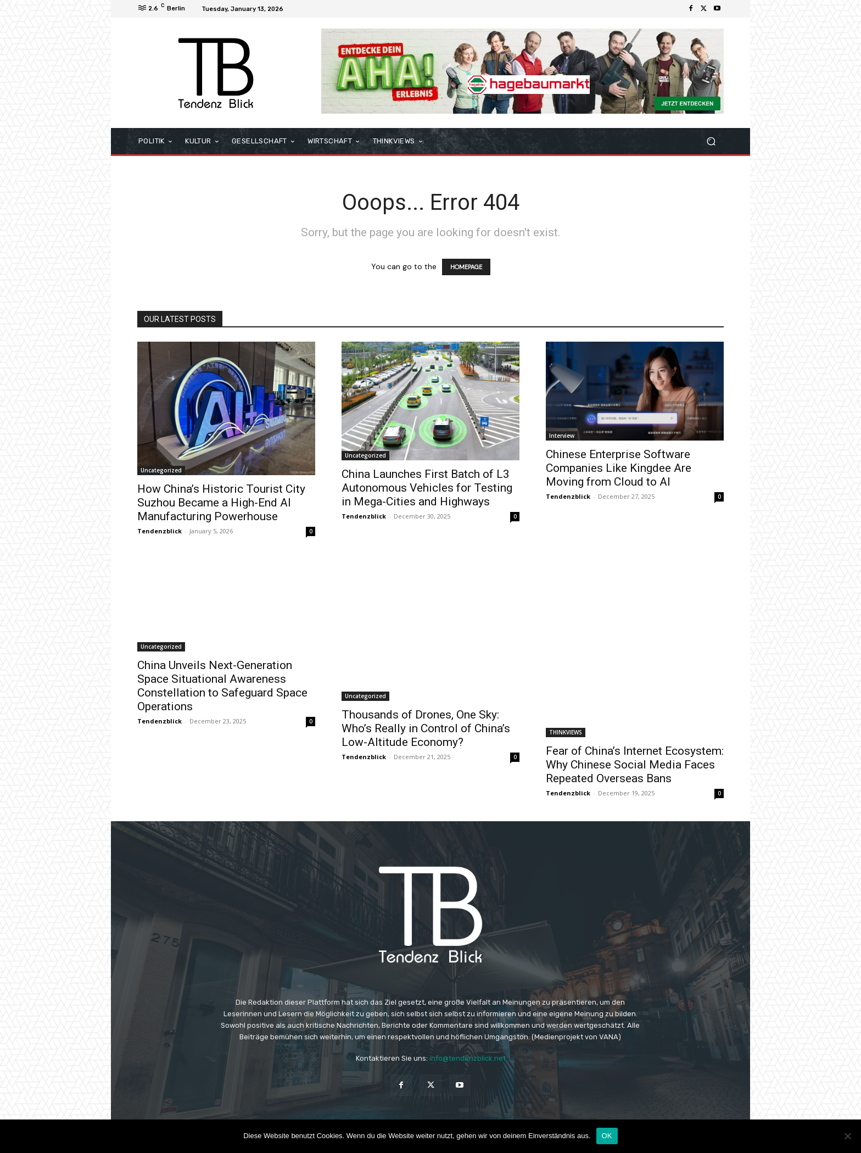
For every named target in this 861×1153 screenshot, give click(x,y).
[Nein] (847, 1135)
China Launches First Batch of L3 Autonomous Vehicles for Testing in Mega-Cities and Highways (427, 487)
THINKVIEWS (565, 732)
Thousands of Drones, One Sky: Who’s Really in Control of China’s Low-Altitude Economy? (426, 728)
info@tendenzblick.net (467, 1058)
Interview (561, 435)
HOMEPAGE (466, 267)
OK (607, 1136)
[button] (711, 141)
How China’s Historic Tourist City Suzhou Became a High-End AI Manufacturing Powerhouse (221, 502)
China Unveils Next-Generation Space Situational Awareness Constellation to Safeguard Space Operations (222, 686)
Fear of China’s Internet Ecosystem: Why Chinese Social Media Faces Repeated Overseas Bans (635, 764)
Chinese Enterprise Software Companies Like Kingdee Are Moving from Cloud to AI (618, 468)
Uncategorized (161, 470)
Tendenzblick (159, 531)
